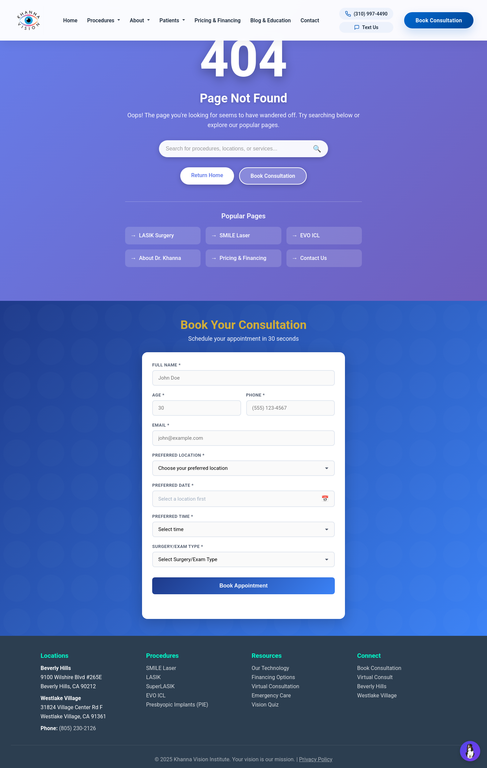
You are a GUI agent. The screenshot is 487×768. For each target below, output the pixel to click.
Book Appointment (243, 586)
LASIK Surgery (156, 235)
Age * (158, 395)
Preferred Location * (178, 455)
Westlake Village (377, 695)
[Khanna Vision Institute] (28, 20)
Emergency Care (271, 695)
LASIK (153, 677)
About (137, 20)
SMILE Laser (234, 235)
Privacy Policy (315, 759)
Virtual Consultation (275, 686)
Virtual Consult (375, 677)
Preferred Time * (172, 516)
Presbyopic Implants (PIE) (177, 704)
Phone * (255, 395)
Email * (160, 425)
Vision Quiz (265, 704)
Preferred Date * (173, 485)
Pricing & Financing (218, 20)
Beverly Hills (372, 686)
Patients (169, 20)
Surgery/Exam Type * (177, 546)
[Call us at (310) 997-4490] (366, 13)
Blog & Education (271, 20)
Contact (310, 20)
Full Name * (166, 364)
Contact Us (313, 258)
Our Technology (270, 668)
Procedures (101, 20)
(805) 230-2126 (77, 728)
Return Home (207, 175)
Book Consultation (439, 20)
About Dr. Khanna (160, 258)
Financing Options (273, 677)
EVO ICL (310, 235)
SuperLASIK (160, 686)
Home (70, 20)
